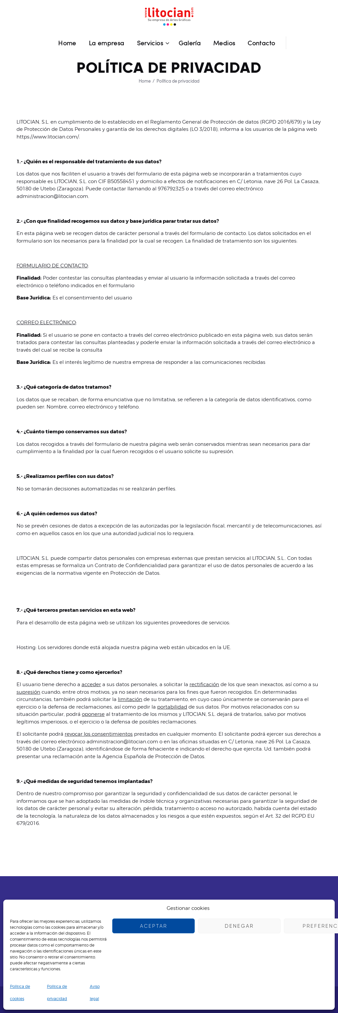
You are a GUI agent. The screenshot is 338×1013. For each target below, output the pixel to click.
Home (145, 81)
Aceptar (153, 926)
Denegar (239, 926)
